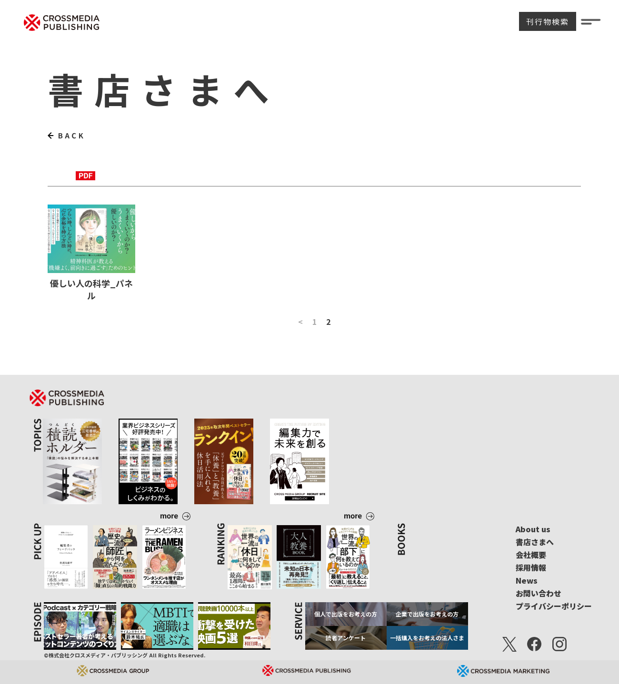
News (527, 580)
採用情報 (531, 567)
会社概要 (531, 554)
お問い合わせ (538, 593)
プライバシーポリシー (554, 606)
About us (533, 529)
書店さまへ (535, 541)
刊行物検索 (547, 21)
